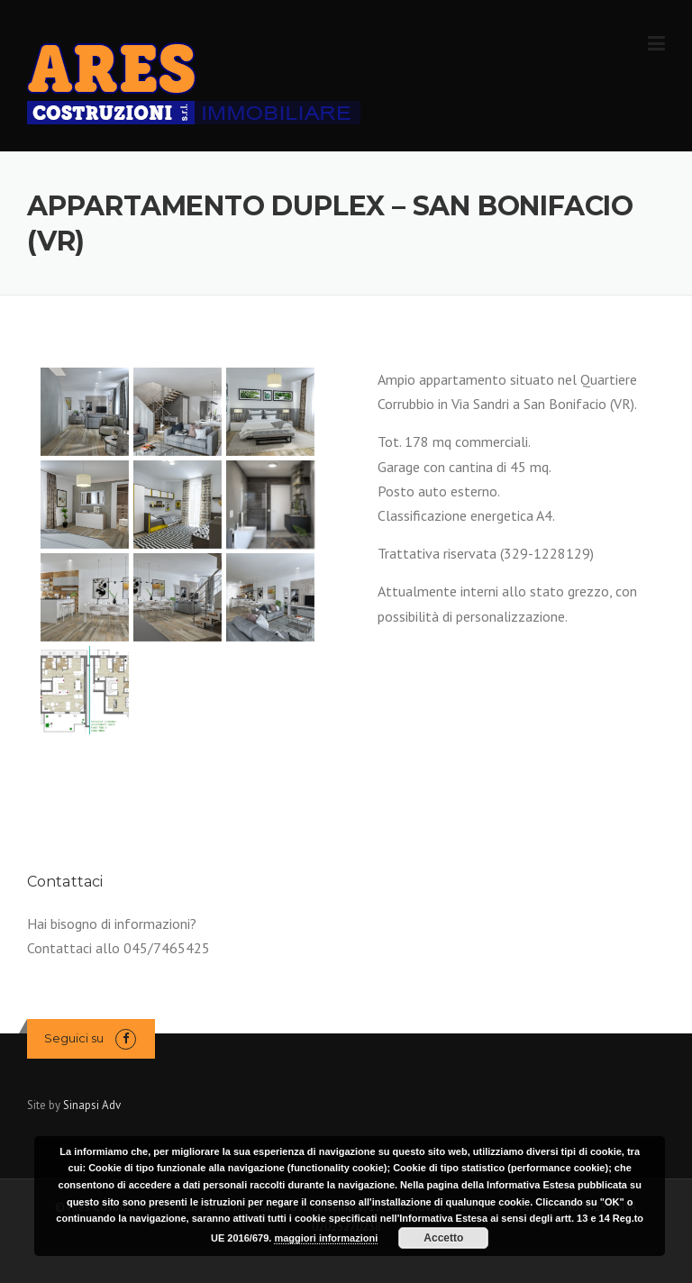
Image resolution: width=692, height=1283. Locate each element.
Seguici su (74, 1038)
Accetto (443, 1238)
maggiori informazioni (326, 1238)
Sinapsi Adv (92, 1105)
